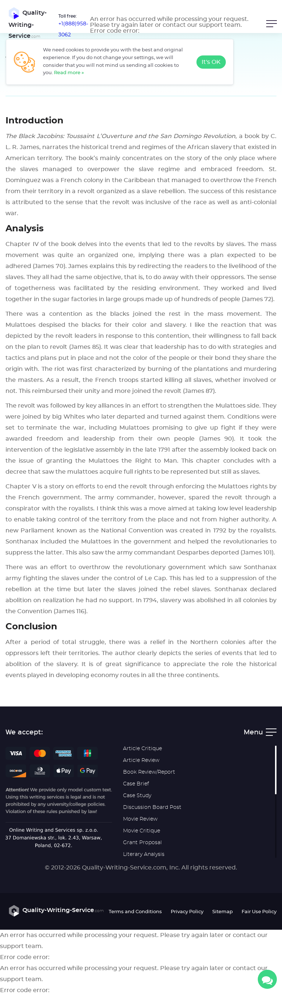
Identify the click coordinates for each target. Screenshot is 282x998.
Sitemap (222, 914)
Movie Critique (141, 833)
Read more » (69, 72)
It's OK (211, 62)
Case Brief (136, 786)
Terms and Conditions (135, 914)
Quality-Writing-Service (25, 24)
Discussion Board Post (152, 810)
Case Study (137, 798)
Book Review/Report (149, 775)
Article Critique (142, 751)
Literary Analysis (143, 857)
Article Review (141, 763)
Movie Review (140, 822)
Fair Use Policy (259, 914)
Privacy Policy (187, 914)
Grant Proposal (142, 845)
